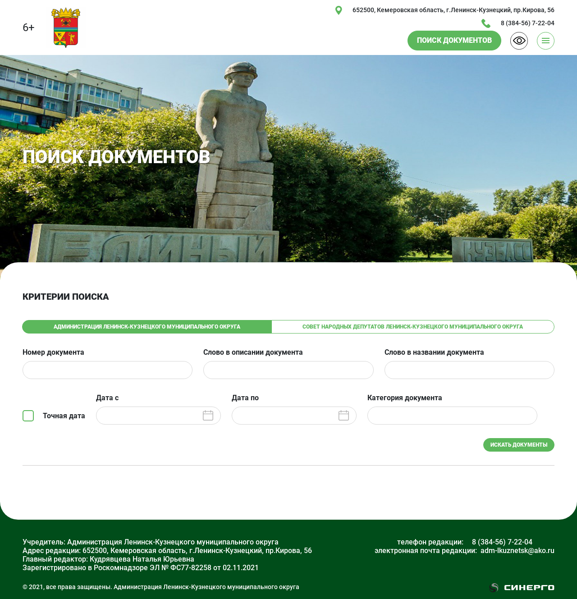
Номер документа (53, 352)
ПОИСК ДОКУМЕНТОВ (454, 40)
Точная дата (64, 416)
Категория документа (404, 398)
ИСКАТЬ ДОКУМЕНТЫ (518, 445)
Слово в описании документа (253, 352)
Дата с (107, 398)
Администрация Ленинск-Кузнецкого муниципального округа (147, 327)
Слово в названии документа (434, 352)
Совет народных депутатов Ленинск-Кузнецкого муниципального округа (412, 327)
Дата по (245, 398)
